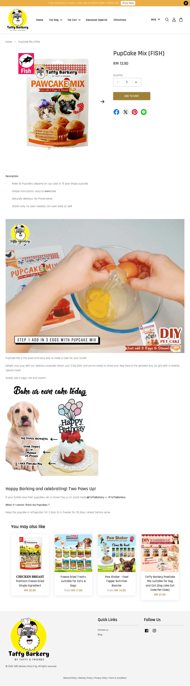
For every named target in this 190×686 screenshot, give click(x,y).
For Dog (55, 20)
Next (102, 102)
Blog (100, 634)
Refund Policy (70, 678)
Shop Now (128, 3)
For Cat (74, 20)
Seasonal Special (96, 20)
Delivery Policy (86, 678)
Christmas (120, 20)
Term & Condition (118, 678)
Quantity (118, 75)
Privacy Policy (101, 678)
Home (39, 20)
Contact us (103, 630)
